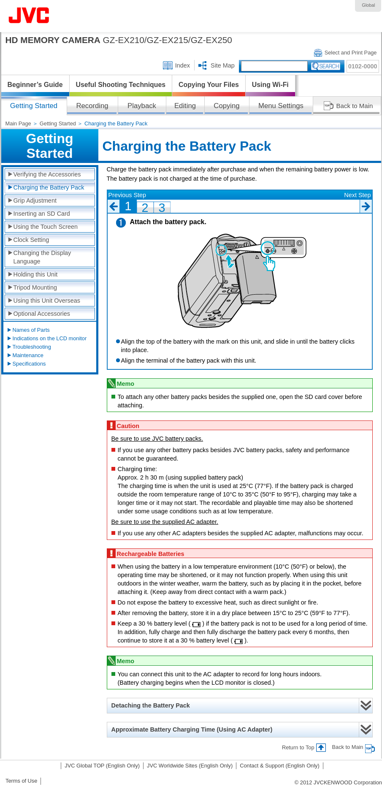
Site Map (223, 65)
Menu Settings (280, 106)
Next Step (357, 195)
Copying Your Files (209, 84)
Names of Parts (31, 330)
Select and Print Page (351, 52)
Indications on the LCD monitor (50, 338)
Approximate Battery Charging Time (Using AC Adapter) (192, 729)
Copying (226, 106)
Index (182, 65)
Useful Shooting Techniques (121, 84)
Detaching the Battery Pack (150, 705)
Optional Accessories (42, 313)
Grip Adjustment (35, 200)
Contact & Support (280, 765)
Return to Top (298, 747)
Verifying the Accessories (47, 174)
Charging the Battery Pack (49, 187)
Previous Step (127, 195)
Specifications (29, 364)
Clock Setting (31, 239)
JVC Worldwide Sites (190, 765)
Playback (141, 106)
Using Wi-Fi (270, 84)
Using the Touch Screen (46, 226)
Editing (185, 106)
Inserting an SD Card (42, 213)
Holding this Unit (36, 274)
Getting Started (58, 123)
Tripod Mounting (35, 287)
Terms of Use (21, 781)
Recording (92, 106)
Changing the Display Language (42, 257)
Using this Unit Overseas (47, 300)
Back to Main (354, 105)
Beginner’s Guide (35, 84)
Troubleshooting (32, 347)
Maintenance (28, 355)
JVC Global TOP (102, 765)
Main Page (18, 123)
